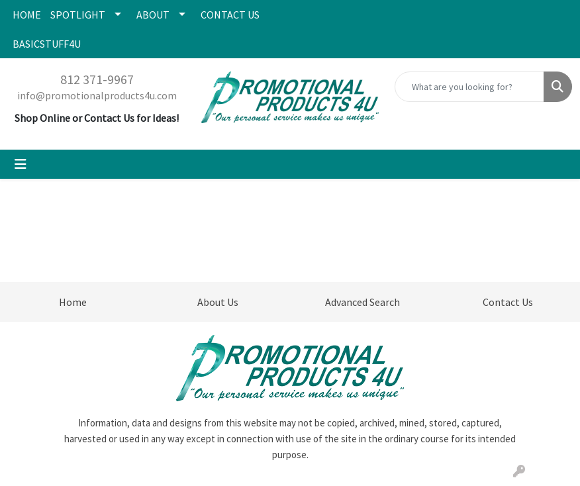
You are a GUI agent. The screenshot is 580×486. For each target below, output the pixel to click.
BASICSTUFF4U (47, 43)
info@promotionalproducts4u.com (97, 95)
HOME (27, 14)
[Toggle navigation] (20, 164)
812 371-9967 (97, 79)
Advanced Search (362, 302)
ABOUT (152, 14)
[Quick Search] (469, 87)
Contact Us (508, 302)
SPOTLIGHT (77, 14)
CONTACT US (230, 14)
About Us (217, 302)
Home (73, 302)
